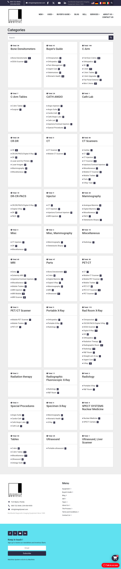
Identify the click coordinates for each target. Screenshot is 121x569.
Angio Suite (52, 109)
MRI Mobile (16, 294)
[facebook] (48, 3)
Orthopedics (52, 62)
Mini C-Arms (88, 83)
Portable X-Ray (55, 310)
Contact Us (107, 17)
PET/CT (86, 286)
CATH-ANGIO (54, 96)
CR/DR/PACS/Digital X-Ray (23, 154)
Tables (15, 439)
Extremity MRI (17, 275)
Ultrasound (52, 294)
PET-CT (86, 262)
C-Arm (86, 48)
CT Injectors (88, 157)
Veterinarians (53, 72)
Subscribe (27, 553)
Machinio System (14, 559)
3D (84, 65)
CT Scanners (89, 141)
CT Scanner (52, 150)
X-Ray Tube (88, 183)
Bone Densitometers (23, 48)
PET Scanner (88, 294)
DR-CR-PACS (18, 196)
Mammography (18, 168)
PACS (14, 216)
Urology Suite (17, 463)
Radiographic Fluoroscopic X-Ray (58, 378)
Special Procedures (55, 128)
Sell (84, 14)
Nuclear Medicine (90, 418)
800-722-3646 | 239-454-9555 (15, 3)
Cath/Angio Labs (54, 117)
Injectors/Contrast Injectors (58, 124)
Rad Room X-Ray (92, 310)
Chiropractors (53, 58)
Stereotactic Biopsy (91, 220)
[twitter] (53, 3)
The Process (66, 509)
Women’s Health (54, 76)
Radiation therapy (21, 376)
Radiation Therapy (90, 341)
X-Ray (85, 363)
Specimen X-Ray (56, 406)
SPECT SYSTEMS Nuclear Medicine (92, 407)
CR (13, 150)
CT (48, 141)
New (41, 14)
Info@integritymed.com (19, 509)
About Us (107, 14)
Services (94, 14)
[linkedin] (65, 3)
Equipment (66, 489)
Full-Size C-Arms (90, 58)
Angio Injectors (54, 106)
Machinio (31, 559)
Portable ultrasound (56, 448)
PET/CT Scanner (90, 290)
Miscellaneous (18, 172)
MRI (13, 262)
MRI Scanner (17, 297)
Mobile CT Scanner (55, 154)
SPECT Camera (89, 422)
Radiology (87, 242)
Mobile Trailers (89, 175)
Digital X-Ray (17, 209)
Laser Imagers (17, 165)
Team (64, 502)
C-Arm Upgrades (89, 76)
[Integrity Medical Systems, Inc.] (15, 490)
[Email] (27, 548)
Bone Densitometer (19, 58)
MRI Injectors (53, 216)
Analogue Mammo (90, 205)
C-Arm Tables (88, 72)
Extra (14, 272)
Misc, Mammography (59, 233)
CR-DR (15, 141)
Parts (85, 179)
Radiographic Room (91, 345)
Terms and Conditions (70, 512)
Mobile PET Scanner (91, 279)
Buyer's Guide (63, 14)
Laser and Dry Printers (21, 161)
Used (49, 14)
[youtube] (59, 3)
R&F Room (87, 352)
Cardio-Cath (52, 113)
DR (13, 157)
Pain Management (55, 65)
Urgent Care (52, 69)
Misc (13, 233)
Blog (76, 14)
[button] (41, 14)
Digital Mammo (89, 209)
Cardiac (86, 150)
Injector (51, 196)
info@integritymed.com (36, 3)
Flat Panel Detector (91, 80)
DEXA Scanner (18, 62)
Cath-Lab (51, 120)
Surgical (15, 109)
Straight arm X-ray (90, 356)
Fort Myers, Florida (17, 502)
